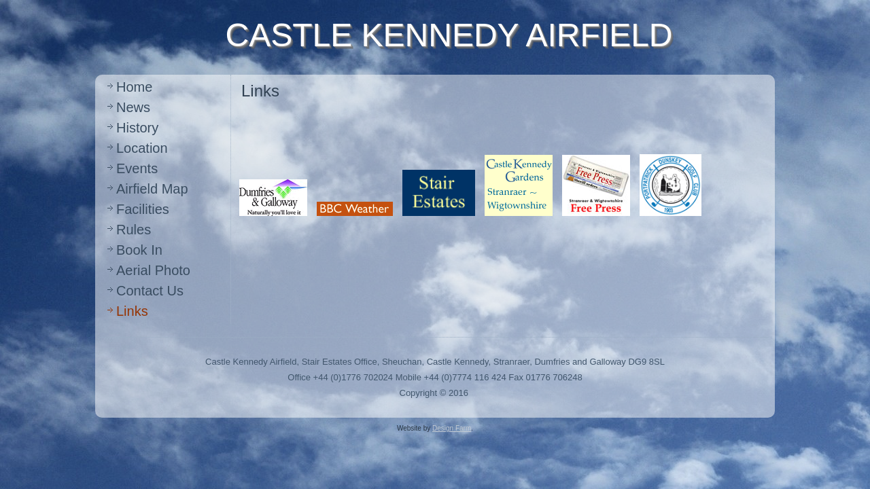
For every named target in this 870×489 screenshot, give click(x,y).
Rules (133, 229)
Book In (139, 249)
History (137, 127)
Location (142, 148)
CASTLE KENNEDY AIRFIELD (449, 35)
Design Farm (451, 428)
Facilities (142, 209)
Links (132, 311)
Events (137, 168)
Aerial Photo (153, 270)
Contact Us (150, 290)
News (133, 107)
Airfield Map (152, 188)
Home (134, 86)
